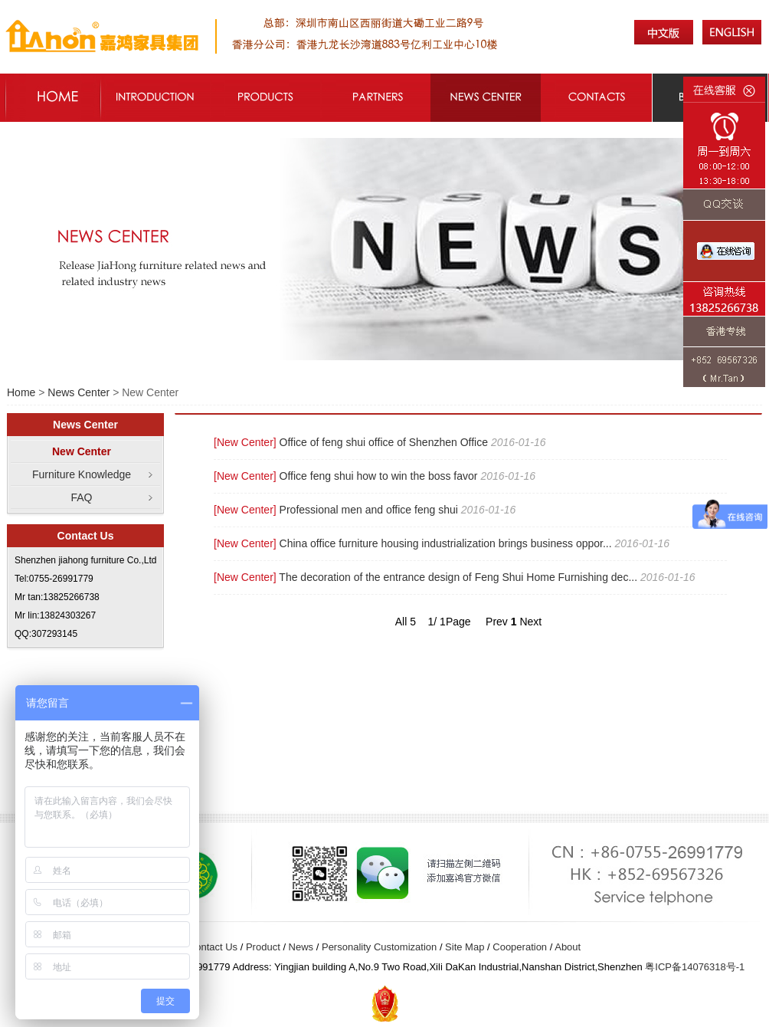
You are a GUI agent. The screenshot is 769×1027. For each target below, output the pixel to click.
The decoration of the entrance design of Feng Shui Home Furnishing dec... (458, 577)
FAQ (81, 497)
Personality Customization (379, 947)
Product (263, 947)
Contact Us (212, 947)
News (301, 947)
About (568, 947)
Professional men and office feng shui (369, 510)
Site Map (464, 947)
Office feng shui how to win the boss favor (379, 476)
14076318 (704, 967)
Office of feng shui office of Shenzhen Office (384, 442)
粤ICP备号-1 (694, 967)
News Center (78, 392)
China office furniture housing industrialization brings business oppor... (446, 543)
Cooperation (519, 947)
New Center (81, 451)
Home (21, 392)
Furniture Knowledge (81, 474)
